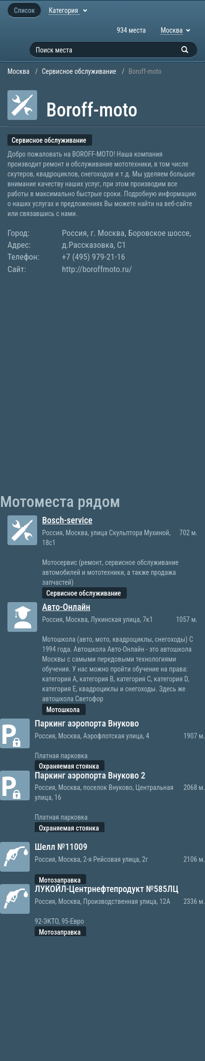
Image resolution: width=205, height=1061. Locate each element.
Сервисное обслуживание (79, 71)
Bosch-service (67, 520)
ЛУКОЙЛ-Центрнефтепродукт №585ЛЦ (106, 889)
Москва (18, 71)
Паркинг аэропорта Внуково (87, 723)
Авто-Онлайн (66, 607)
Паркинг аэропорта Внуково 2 (90, 775)
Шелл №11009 (61, 846)
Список (24, 10)
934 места (131, 30)
